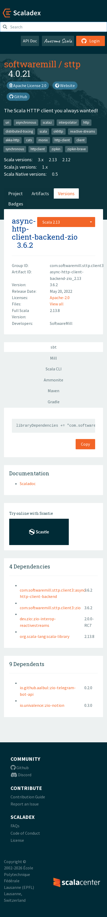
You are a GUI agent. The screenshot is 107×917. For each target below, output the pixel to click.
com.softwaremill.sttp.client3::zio (50, 607)
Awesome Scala (58, 40)
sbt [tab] (54, 347)
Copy (85, 444)
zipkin (55, 149)
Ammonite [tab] (53, 379)
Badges (15, 204)
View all (57, 303)
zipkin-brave (76, 149)
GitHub (18, 96)
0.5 (55, 174)
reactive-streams (82, 131)
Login (90, 40)
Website (65, 85)
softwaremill (30, 64)
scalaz (47, 122)
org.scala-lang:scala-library (44, 636)
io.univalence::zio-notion (42, 705)
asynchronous (26, 122)
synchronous (15, 149)
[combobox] (66, 222)
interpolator (68, 122)
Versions (66, 193)
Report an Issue (25, 804)
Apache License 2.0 (27, 85)
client (80, 140)
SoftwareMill (61, 323)
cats (29, 140)
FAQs (15, 825)
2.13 (53, 160)
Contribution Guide (28, 796)
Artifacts (40, 193)
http (86, 122)
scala (43, 131)
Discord (21, 774)
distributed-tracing (19, 131)
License (17, 840)
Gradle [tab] (54, 401)
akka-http (13, 140)
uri (7, 122)
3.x (40, 160)
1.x (45, 167)
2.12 (66, 160)
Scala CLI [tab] (54, 368)
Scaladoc (28, 483)
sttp (72, 64)
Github (20, 767)
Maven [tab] (53, 390)
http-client (62, 140)
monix (43, 140)
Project (15, 193)
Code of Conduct (25, 833)
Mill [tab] (53, 358)
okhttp (58, 131)
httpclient (38, 149)
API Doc (30, 40)
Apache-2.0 (60, 297)
